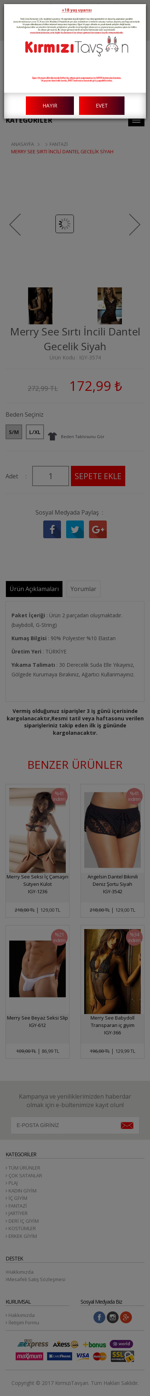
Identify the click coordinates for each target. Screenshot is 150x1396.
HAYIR (49, 105)
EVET (102, 105)
